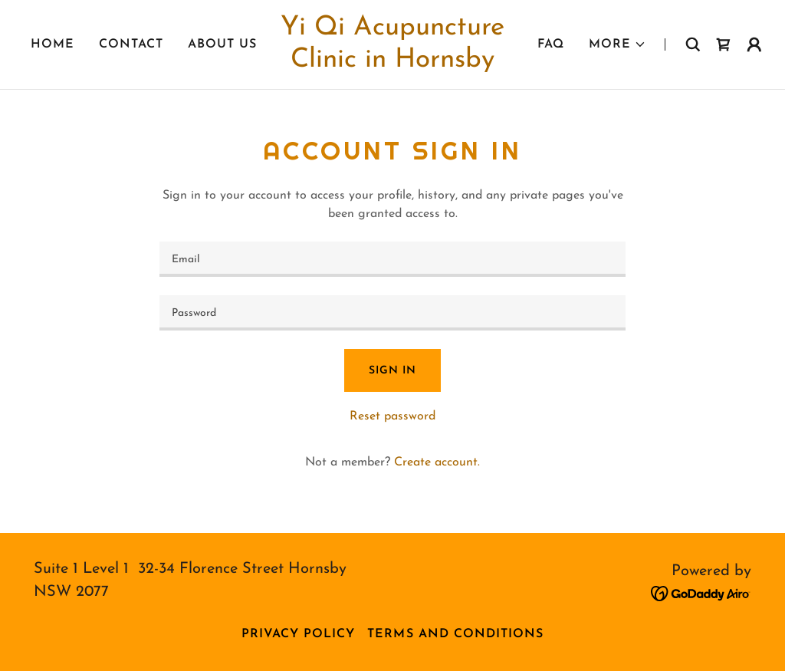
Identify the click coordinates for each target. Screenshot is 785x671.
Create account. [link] (437, 462)
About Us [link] (222, 44)
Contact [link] (131, 44)
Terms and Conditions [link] (455, 634)
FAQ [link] (550, 44)
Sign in (392, 371)
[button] (617, 44)
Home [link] (52, 44)
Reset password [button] (392, 416)
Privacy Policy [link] (298, 634)
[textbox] (392, 259)
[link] (393, 64)
